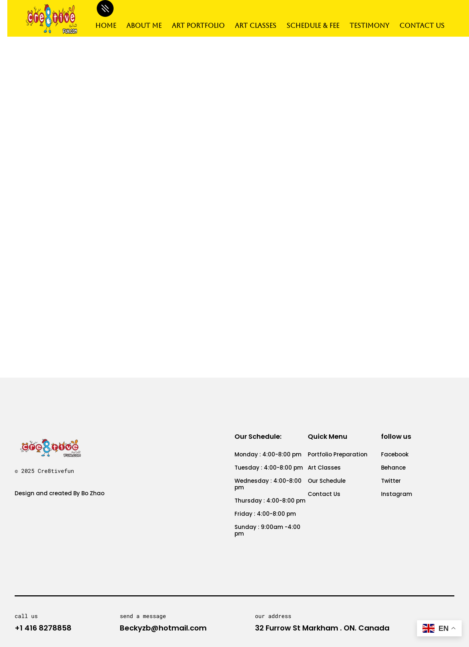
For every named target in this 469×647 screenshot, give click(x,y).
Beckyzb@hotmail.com (163, 628)
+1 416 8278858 (43, 628)
